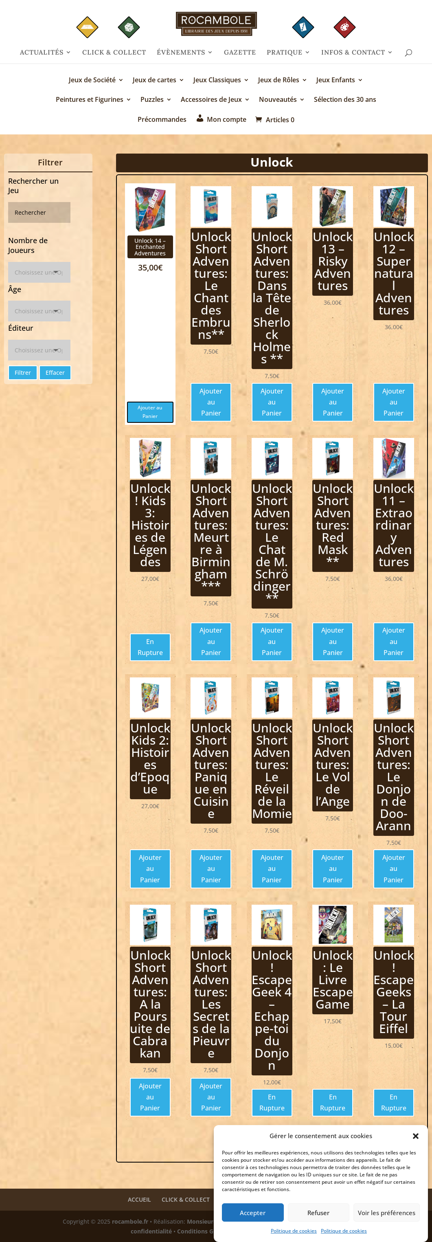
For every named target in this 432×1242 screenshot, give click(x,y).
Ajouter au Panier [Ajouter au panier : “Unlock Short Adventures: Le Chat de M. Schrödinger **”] (272, 641)
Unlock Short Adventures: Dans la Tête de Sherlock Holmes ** (272, 297)
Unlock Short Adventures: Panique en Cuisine (211, 770)
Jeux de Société (92, 80)
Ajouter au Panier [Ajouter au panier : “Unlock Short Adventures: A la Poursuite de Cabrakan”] (150, 1097)
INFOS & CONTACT (353, 52)
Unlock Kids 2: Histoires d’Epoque (150, 758)
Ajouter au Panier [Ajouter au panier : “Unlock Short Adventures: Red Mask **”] (332, 641)
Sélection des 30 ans (345, 100)
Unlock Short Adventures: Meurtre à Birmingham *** (211, 537)
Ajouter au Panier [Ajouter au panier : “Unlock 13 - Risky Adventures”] (332, 402)
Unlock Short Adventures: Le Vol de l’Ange (333, 764)
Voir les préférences (386, 1216)
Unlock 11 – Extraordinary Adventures (394, 525)
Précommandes (162, 120)
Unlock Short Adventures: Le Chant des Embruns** (211, 285)
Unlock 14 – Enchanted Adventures (150, 247)
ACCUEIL (139, 1199)
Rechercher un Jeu (33, 186)
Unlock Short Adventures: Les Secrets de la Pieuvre (211, 1004)
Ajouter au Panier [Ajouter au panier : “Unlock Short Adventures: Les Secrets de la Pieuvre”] (211, 1097)
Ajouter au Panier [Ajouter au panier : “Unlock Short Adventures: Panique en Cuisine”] (211, 868)
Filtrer (23, 372)
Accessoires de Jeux (211, 100)
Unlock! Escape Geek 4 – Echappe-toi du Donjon (272, 1010)
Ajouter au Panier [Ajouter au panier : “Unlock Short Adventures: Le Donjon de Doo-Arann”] (393, 868)
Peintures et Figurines (89, 100)
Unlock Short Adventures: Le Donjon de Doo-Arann (394, 776)
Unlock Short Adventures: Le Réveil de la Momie (272, 770)
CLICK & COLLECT (114, 52)
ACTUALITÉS (42, 52)
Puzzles (152, 100)
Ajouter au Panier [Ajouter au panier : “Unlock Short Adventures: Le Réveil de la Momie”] (272, 868)
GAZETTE (240, 52)
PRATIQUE (285, 52)
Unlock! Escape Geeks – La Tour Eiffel (393, 992)
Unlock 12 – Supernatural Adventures (394, 273)
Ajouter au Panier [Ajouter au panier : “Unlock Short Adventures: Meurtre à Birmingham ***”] (211, 641)
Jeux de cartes (154, 80)
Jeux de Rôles (278, 80)
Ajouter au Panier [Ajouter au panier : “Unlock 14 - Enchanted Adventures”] (150, 411)
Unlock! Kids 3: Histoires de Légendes (150, 525)
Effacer (55, 372)
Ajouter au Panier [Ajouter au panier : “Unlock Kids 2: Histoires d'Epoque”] (150, 868)
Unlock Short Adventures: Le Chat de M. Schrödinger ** (272, 543)
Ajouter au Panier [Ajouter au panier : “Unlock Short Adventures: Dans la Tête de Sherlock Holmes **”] (272, 402)
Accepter (252, 1216)
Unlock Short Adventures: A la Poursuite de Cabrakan (150, 1004)
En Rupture (150, 647)
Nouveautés (278, 100)
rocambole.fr (130, 1221)
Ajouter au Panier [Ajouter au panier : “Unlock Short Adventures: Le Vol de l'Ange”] (332, 868)
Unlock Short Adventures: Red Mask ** (333, 525)
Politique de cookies (294, 1234)
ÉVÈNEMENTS (181, 52)
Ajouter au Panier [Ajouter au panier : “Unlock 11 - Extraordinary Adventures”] (393, 641)
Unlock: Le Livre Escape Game (333, 979)
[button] (416, 1140)
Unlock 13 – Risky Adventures (333, 261)
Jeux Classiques (217, 80)
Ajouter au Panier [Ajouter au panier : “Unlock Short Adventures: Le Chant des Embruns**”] (211, 402)
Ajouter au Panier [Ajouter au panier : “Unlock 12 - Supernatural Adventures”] (393, 402)
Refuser (318, 1216)
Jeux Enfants (335, 80)
